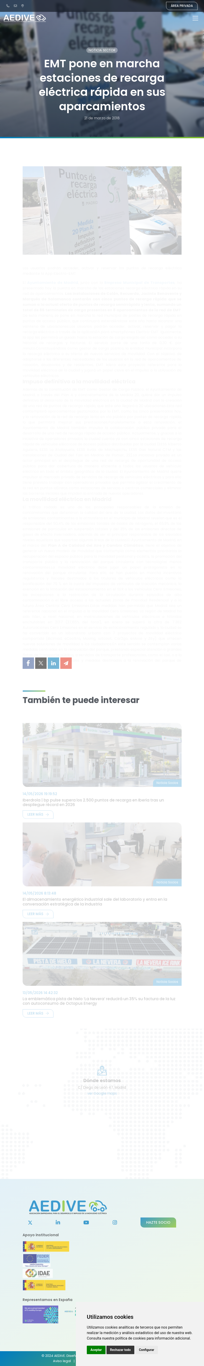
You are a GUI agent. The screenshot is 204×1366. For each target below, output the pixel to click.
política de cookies (130, 1338)
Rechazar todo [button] (120, 1350)
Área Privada (182, 6)
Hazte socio (158, 1222)
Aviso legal (62, 1361)
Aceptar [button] (96, 1350)
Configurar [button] (146, 1350)
